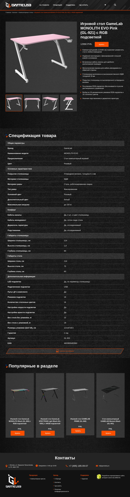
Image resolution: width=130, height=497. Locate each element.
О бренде (58, 479)
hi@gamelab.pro (104, 466)
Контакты (58, 482)
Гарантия (85, 479)
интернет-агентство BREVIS (111, 477)
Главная (8, 12)
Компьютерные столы (26, 12)
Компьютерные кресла (37, 479)
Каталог (15, 12)
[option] (41, 57)
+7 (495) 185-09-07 (78, 466)
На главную (44, 5)
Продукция (57, 5)
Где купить (83, 5)
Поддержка (70, 5)
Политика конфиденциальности (62, 490)
